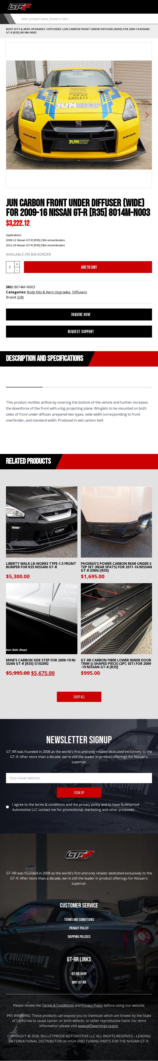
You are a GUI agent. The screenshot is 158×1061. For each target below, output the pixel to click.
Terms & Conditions (58, 1005)
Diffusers (54, 29)
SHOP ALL (79, 696)
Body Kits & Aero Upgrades (25, 29)
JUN (20, 297)
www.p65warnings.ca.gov (98, 1025)
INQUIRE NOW (80, 314)
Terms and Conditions (79, 920)
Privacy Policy (79, 928)
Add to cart (89, 267)
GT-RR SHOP (79, 974)
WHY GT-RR (79, 982)
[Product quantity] (12, 267)
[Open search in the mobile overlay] (85, 19)
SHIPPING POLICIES (79, 937)
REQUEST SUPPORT (81, 331)
